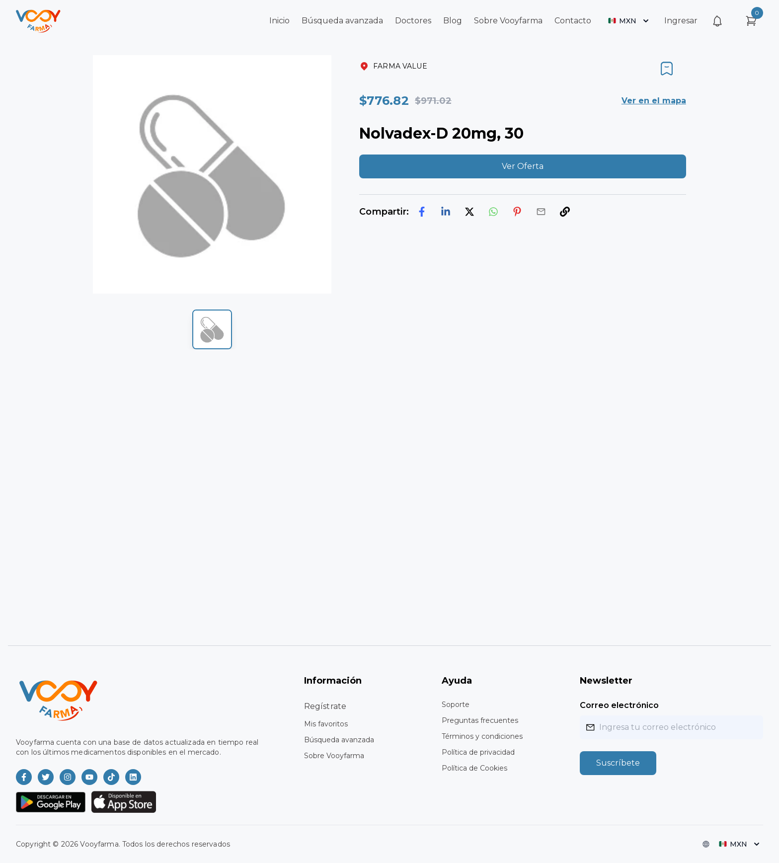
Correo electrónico (619, 705)
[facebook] (422, 212)
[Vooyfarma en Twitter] (46, 777)
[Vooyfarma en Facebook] (24, 777)
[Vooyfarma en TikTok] (111, 777)
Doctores (413, 20)
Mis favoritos (326, 723)
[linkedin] (446, 212)
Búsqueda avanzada (342, 20)
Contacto (572, 20)
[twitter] (469, 212)
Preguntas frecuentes (480, 720)
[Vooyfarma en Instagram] (68, 777)
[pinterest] (517, 212)
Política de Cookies (474, 768)
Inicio (279, 20)
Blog (452, 20)
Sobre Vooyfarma (508, 20)
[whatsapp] (493, 212)
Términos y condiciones (482, 736)
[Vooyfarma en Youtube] (89, 777)
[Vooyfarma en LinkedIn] (133, 777)
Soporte (455, 704)
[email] (541, 212)
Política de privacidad (478, 752)
